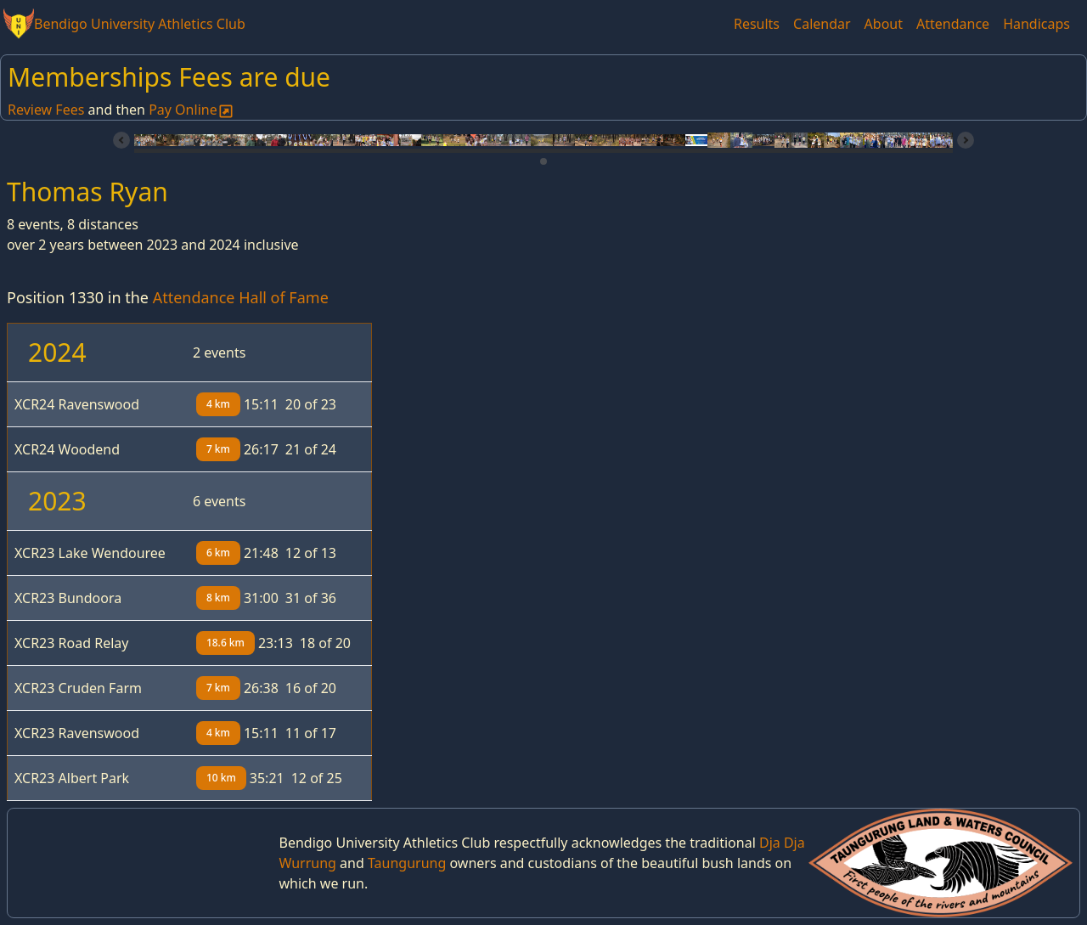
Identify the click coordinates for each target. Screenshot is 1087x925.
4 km (218, 404)
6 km (218, 552)
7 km (218, 449)
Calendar (822, 23)
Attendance (952, 23)
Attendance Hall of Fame (241, 297)
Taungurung (407, 863)
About (884, 23)
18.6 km (225, 642)
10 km (221, 777)
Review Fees (46, 109)
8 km (218, 597)
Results (757, 23)
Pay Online (191, 109)
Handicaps (1036, 23)
